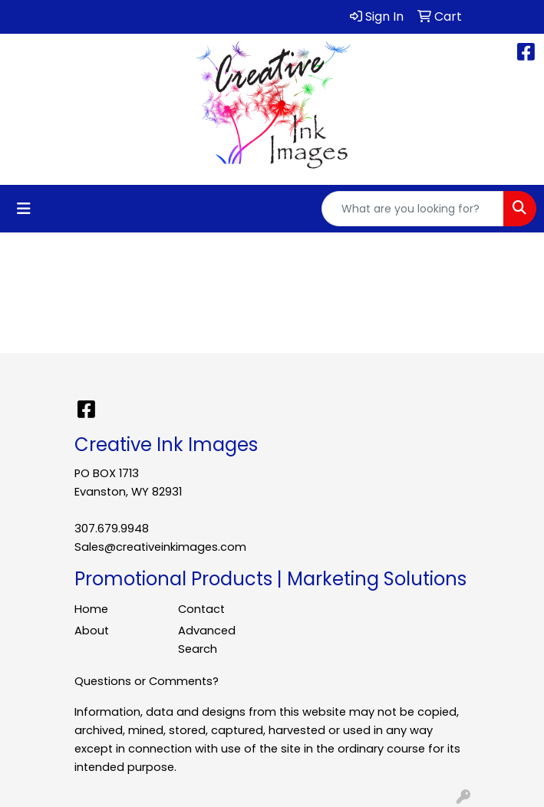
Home (91, 609)
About (91, 630)
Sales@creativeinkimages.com (160, 547)
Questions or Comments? (146, 681)
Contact (201, 609)
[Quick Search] (412, 208)
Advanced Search (207, 640)
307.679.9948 (111, 528)
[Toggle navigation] (24, 208)
